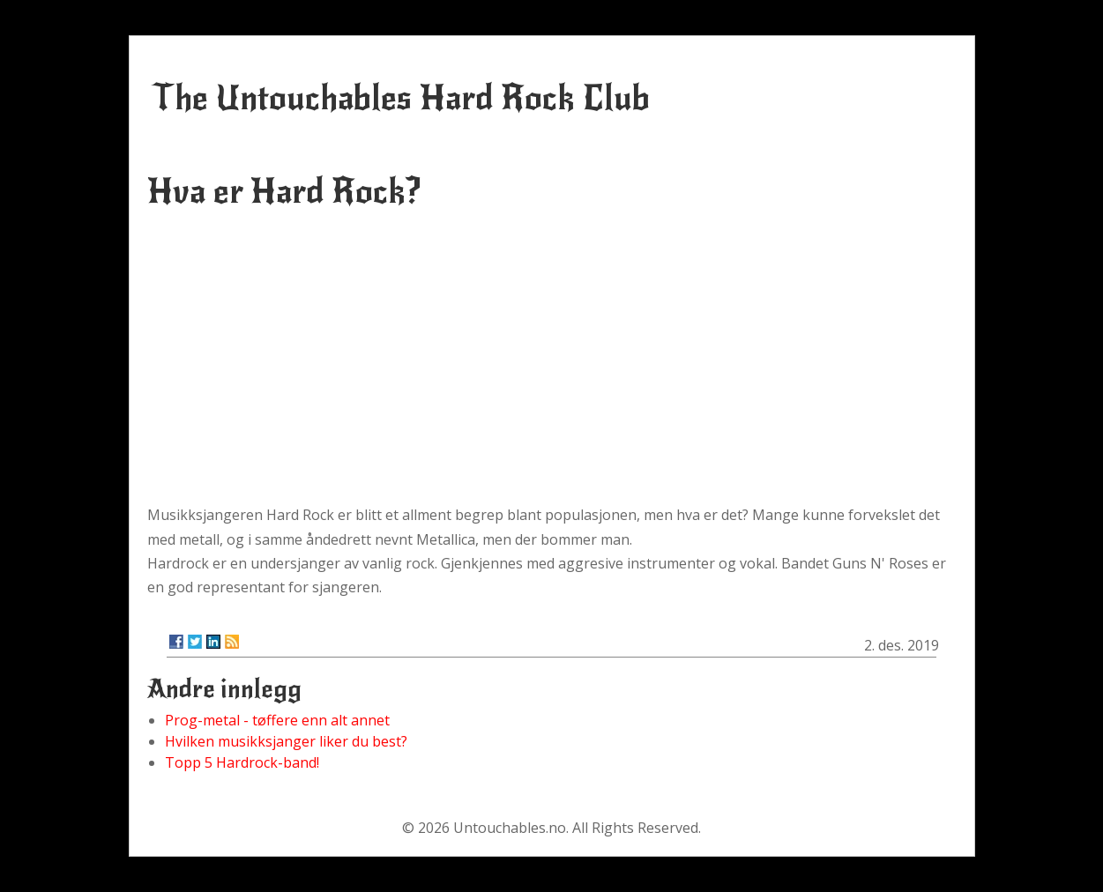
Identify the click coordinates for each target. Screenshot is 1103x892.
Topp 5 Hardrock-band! (242, 762)
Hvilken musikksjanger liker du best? (286, 741)
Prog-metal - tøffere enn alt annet (277, 720)
